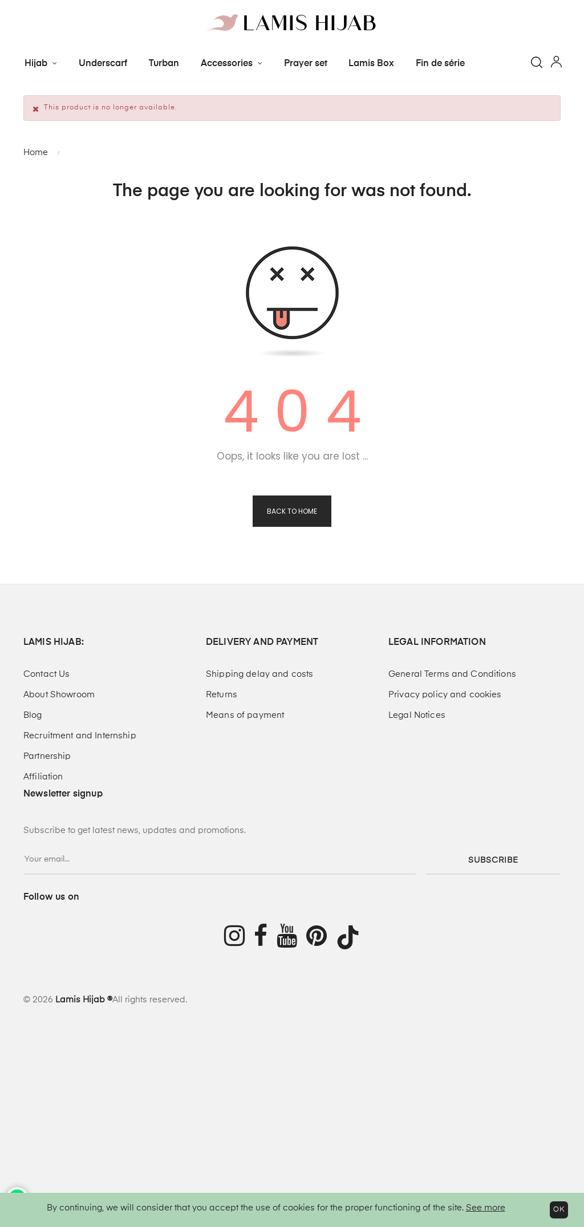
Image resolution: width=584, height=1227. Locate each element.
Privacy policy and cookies (445, 694)
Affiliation (43, 777)
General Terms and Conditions (452, 674)
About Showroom (59, 694)
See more (485, 1208)
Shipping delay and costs (259, 674)
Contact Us (46, 674)
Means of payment (245, 715)
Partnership (47, 756)
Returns (221, 694)
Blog (32, 715)
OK (559, 1209)
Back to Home (292, 511)
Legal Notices (416, 715)
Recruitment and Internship (79, 736)
